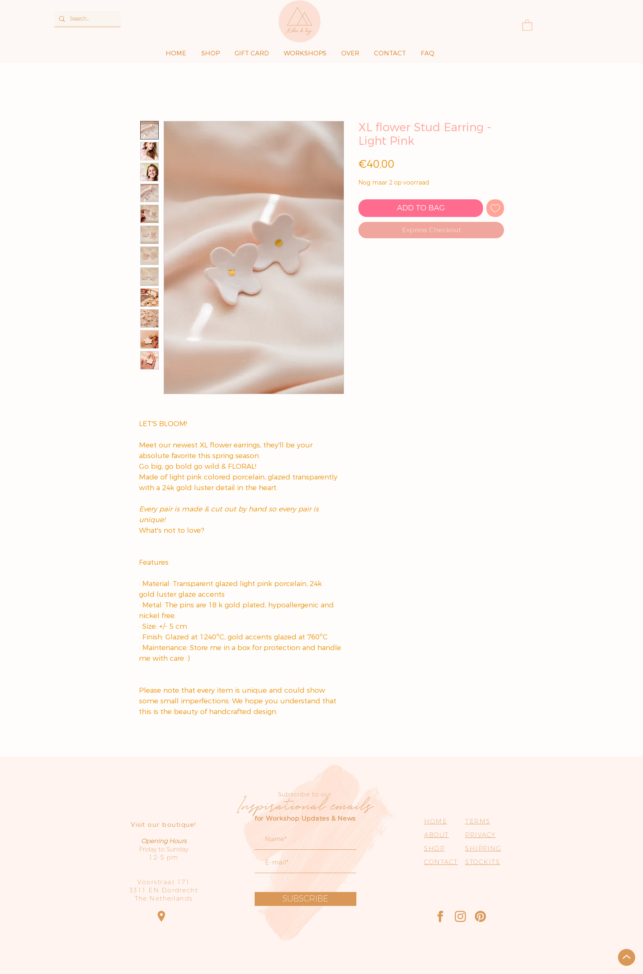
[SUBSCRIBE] (305, 899)
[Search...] (86, 19)
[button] (527, 25)
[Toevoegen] (495, 208)
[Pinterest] (480, 916)
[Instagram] (460, 916)
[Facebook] (440, 916)
